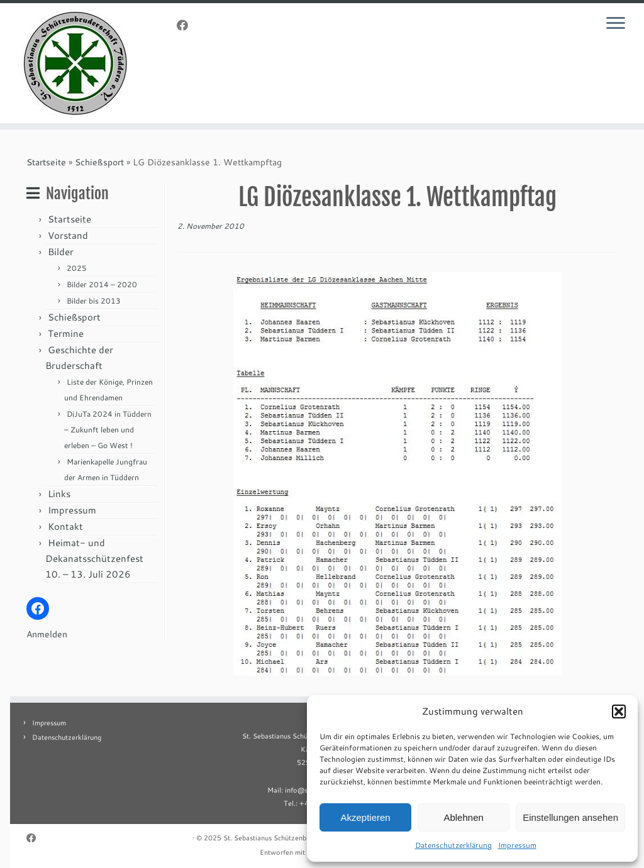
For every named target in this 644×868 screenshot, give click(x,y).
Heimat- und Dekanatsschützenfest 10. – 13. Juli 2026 (94, 558)
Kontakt (65, 526)
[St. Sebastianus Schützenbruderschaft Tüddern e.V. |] (75, 63)
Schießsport (99, 162)
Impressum (517, 845)
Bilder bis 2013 (94, 300)
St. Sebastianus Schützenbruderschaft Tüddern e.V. (303, 838)
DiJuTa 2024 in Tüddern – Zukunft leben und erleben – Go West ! (108, 430)
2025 (77, 268)
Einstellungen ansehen (570, 817)
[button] (619, 711)
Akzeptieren (365, 817)
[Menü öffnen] (617, 23)
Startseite (46, 162)
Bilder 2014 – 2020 (102, 284)
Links (59, 493)
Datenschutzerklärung (453, 845)
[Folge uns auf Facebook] (186, 25)
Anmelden (46, 634)
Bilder (61, 251)
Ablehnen (463, 817)
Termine (66, 333)
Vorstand (68, 235)
